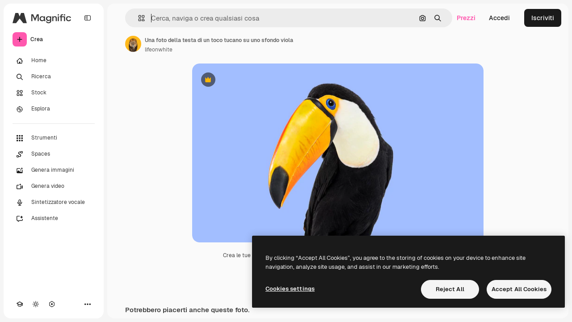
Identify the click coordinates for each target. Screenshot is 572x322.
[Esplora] (54, 109)
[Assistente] (54, 219)
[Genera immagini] (54, 170)
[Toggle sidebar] (87, 18)
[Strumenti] (54, 138)
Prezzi (466, 18)
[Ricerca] (54, 77)
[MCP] (52, 304)
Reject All (450, 289)
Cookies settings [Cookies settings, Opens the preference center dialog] (290, 288)
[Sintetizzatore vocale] (54, 202)
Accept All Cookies (519, 289)
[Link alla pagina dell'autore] (133, 44)
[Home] (54, 61)
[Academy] (20, 304)
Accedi (499, 18)
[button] (138, 18)
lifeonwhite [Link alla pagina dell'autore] (158, 49)
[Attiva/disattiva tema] (36, 304)
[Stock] (54, 93)
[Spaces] (54, 154)
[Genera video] (54, 186)
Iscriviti (542, 18)
